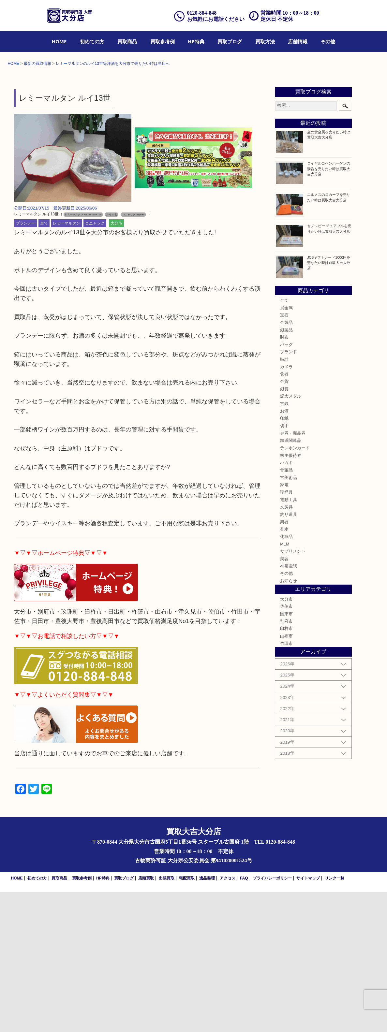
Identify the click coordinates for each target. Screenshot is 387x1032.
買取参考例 (162, 41)
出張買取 (166, 1018)
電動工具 (288, 639)
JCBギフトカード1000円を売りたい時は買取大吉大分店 (328, 402)
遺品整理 (207, 1018)
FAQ (244, 1018)
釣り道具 (288, 654)
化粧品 (286, 676)
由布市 (286, 776)
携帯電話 (288, 706)
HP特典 (196, 41)
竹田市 (286, 783)
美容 (284, 698)
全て (44, 363)
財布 (284, 477)
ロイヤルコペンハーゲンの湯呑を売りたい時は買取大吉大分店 (328, 308)
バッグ (286, 484)
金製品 (286, 462)
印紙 (284, 558)
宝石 (284, 455)
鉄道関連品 (290, 580)
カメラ (286, 506)
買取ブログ (229, 41)
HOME (59, 41)
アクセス (227, 1018)
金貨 (284, 521)
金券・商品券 (292, 573)
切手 (284, 565)
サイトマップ (308, 1018)
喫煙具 (286, 632)
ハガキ (286, 602)
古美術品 (288, 617)
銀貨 (284, 529)
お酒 (284, 551)
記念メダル (290, 536)
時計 (284, 499)
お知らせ (288, 721)
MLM (284, 683)
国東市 (286, 753)
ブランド (288, 491)
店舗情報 (297, 41)
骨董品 (286, 610)
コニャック (95, 363)
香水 (284, 669)
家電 (284, 624)
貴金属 (286, 447)
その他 (327, 41)
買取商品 (127, 41)
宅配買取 (187, 1018)
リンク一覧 (334, 1018)
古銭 (284, 543)
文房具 (286, 647)
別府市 (286, 761)
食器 (284, 514)
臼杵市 (286, 768)
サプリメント (292, 691)
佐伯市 (286, 746)
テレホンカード (295, 588)
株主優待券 (290, 595)
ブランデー (25, 363)
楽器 (284, 661)
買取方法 (265, 41)
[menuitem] (59, 41)
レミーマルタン (66, 363)
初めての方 (92, 41)
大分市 (116, 363)
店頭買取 (146, 1018)
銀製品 (286, 469)
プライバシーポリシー (272, 1018)
